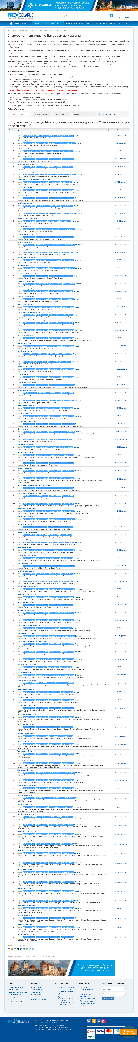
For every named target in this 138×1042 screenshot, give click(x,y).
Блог (89, 23)
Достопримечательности (18, 992)
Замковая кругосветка (25, 296)
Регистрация (124, 17)
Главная (12, 30)
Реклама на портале (87, 1001)
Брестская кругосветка (25, 335)
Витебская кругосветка (25, 406)
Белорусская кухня (16, 1001)
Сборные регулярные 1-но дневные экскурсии (66, 988)
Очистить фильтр (107, 114)
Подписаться (108, 998)
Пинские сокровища (24, 156)
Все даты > (78, 135)
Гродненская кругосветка (26, 382)
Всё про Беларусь (22, 23)
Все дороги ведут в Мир (25, 164)
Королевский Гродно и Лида (27, 218)
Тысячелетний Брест (24, 187)
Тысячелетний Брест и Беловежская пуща (32, 320)
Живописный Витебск (25, 211)
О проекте (123, 23)
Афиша (112, 23)
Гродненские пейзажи (25, 234)
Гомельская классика (25, 242)
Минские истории (23, 141)
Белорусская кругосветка (26, 390)
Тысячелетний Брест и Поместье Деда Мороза (33, 180)
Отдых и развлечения (74, 23)
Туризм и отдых (14, 990)
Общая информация (16, 987)
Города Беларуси (15, 994)
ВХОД (116, 17)
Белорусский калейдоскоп (26, 133)
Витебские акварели (24, 203)
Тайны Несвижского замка (26, 148)
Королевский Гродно (24, 226)
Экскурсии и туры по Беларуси (47, 23)
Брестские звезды (23, 195)
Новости (97, 23)
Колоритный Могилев (25, 250)
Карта (105, 23)
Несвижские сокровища (25, 172)
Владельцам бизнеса (87, 999)
